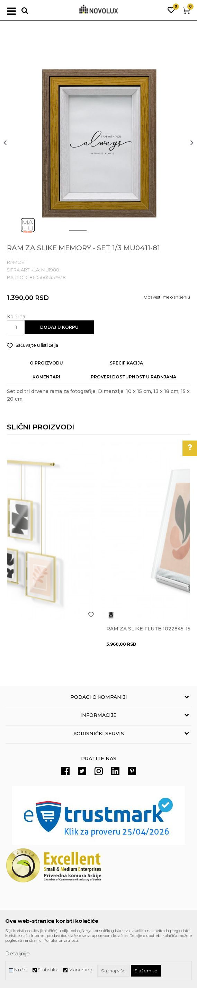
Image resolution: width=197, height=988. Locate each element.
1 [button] (72, 234)
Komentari (46, 376)
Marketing (80, 969)
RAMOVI (16, 262)
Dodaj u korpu (59, 327)
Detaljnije (17, 953)
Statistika (48, 969)
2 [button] (93, 234)
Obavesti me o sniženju (167, 297)
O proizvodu (46, 363)
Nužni (21, 969)
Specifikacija (126, 363)
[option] (98, 142)
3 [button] (114, 234)
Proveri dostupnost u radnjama (133, 376)
